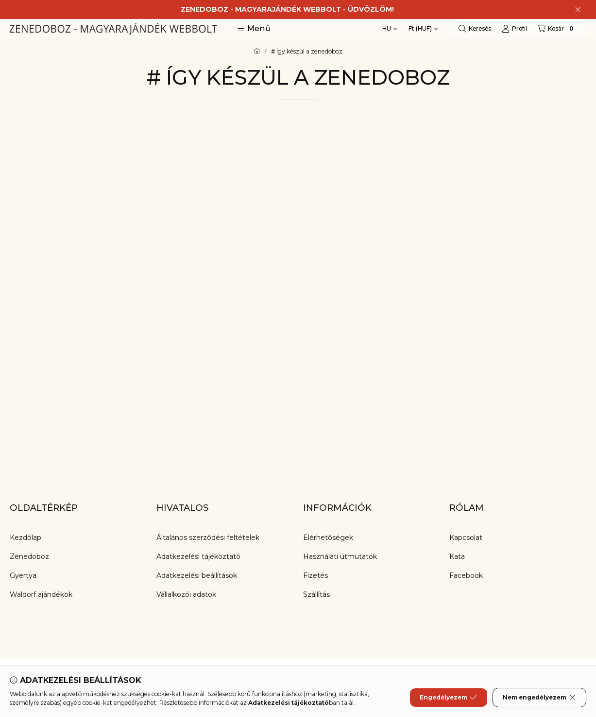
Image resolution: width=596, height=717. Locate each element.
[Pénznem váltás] (423, 28)
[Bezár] (577, 10)
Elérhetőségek (328, 537)
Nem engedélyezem (539, 697)
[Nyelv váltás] (390, 28)
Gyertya (23, 575)
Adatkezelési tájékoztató (198, 556)
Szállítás (316, 594)
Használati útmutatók (340, 556)
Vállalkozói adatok (186, 594)
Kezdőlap (25, 537)
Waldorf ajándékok (41, 594)
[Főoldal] (257, 51)
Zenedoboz (29, 556)
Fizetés (315, 575)
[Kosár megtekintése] (557, 28)
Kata (457, 556)
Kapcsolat (465, 537)
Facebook (466, 575)
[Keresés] (475, 28)
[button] (254, 28)
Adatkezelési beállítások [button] (196, 575)
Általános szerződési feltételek (207, 537)
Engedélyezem (448, 697)
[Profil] (514, 28)
